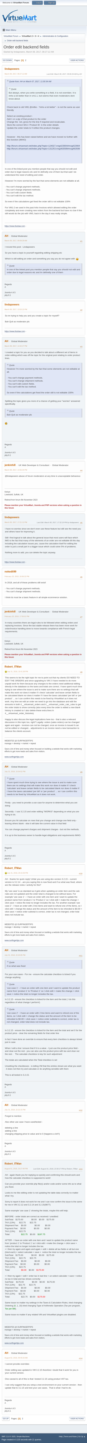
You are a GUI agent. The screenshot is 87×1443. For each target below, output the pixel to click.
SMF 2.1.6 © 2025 (9, 1436)
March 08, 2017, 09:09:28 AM (16, 241)
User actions (77, 60)
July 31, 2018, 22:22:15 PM (15, 1110)
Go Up (6, 1419)
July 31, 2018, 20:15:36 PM (17, 873)
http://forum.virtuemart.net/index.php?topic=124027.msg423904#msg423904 (43, 146)
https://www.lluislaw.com (15, 226)
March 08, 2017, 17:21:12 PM (16, 522)
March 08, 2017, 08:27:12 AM (16, 74)
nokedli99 (10, 571)
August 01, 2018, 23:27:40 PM (16, 1169)
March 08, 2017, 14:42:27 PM (16, 346)
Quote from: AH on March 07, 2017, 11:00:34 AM (30, 81)
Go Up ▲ (81, 1436)
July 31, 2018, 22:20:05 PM (15, 955)
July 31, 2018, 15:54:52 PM (15, 771)
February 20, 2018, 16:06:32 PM (17, 576)
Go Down (7, 60)
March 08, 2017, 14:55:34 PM (16, 470)
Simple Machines (22, 1436)
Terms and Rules (70, 1436)
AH (6, 236)
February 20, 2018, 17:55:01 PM (17, 616)
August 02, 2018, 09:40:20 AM (16, 1358)
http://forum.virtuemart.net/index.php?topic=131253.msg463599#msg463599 (43, 148)
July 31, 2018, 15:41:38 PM (17, 671)
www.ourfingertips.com (14, 757)
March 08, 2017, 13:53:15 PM (16, 309)
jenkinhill (10, 465)
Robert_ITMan (13, 666)
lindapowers (12, 69)
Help (60, 1436)
